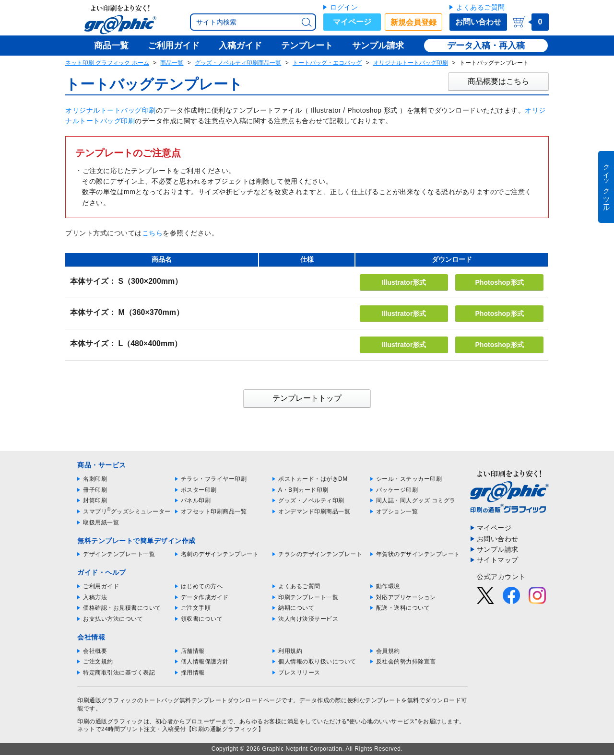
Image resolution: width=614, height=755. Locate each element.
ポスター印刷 (199, 490)
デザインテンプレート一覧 (119, 554)
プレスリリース (299, 672)
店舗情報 (193, 651)
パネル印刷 (196, 500)
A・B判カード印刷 (303, 490)
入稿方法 (95, 597)
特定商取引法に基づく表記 (119, 672)
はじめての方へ (202, 586)
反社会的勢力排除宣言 (406, 661)
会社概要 (95, 651)
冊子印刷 (95, 490)
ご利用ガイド (101, 586)
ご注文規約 (98, 661)
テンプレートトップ (307, 398)
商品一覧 (171, 62)
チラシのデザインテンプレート (320, 554)
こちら (152, 233)
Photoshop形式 (499, 282)
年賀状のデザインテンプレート (418, 554)
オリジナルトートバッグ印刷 (410, 62)
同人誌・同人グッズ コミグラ (416, 500)
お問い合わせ (478, 22)
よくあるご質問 (480, 7)
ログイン (344, 7)
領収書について (202, 619)
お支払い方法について (113, 619)
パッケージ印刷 (397, 490)
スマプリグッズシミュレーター (127, 511)
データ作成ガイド (205, 597)
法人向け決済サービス (308, 619)
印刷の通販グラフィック (110, 721)
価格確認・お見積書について (122, 607)
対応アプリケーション (406, 597)
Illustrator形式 (404, 282)
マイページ (352, 22)
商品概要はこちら (498, 81)
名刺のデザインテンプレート (220, 554)
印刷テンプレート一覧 (308, 597)
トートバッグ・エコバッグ (327, 62)
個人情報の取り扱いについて (317, 661)
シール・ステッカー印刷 (409, 479)
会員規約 (388, 651)
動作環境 (388, 586)
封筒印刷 (95, 500)
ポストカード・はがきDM (313, 479)
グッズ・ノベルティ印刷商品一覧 (238, 62)
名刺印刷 (95, 479)
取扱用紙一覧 (101, 522)
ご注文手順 (196, 607)
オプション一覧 (397, 511)
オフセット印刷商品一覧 (214, 511)
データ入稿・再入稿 (486, 45)
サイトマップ (498, 560)
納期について (296, 607)
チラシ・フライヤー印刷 (214, 479)
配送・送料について (403, 607)
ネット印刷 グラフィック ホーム (107, 62)
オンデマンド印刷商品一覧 (314, 511)
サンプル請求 (498, 549)
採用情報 (193, 672)
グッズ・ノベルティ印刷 (311, 500)
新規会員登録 (413, 22)
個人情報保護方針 (205, 661)
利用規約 (290, 651)
